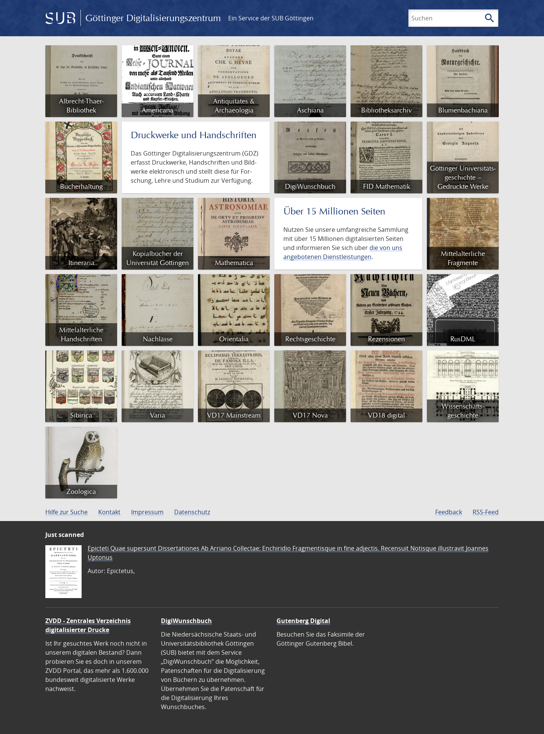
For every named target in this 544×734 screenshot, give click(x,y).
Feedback (448, 512)
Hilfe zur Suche (66, 512)
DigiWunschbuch (186, 621)
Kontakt (109, 512)
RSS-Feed (486, 512)
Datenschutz (192, 512)
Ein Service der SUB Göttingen (271, 18)
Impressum (147, 512)
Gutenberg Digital (303, 621)
